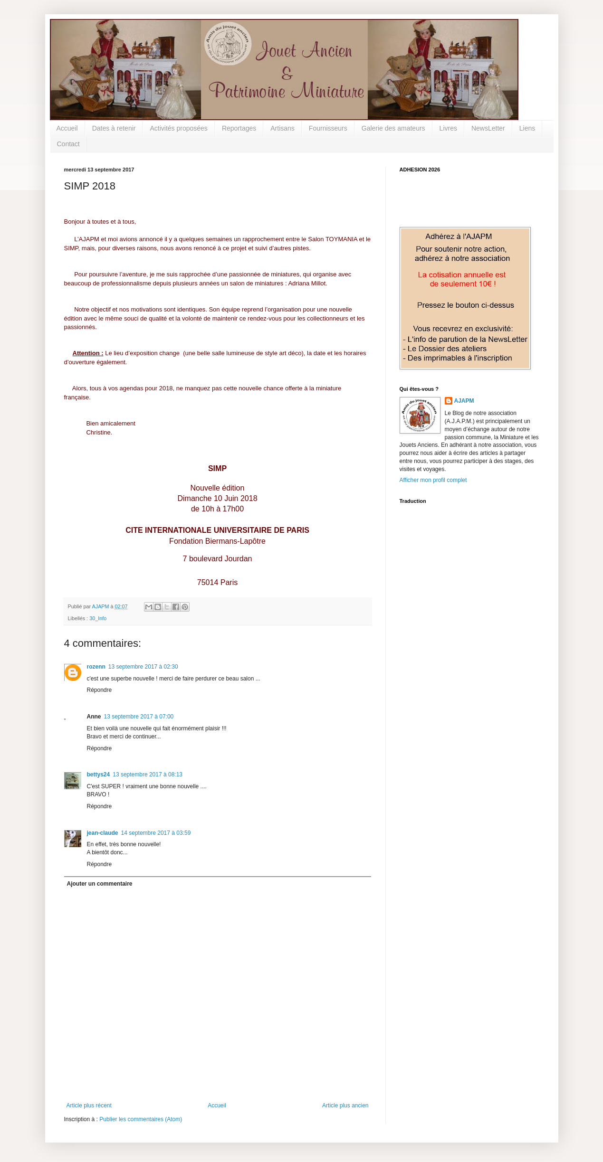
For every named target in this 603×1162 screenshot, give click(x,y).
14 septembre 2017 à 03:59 (156, 833)
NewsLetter (488, 128)
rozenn (96, 666)
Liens (527, 128)
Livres (448, 128)
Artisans (282, 128)
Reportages (239, 128)
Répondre (99, 690)
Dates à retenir (114, 128)
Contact (68, 144)
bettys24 (98, 774)
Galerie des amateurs (393, 128)
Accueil (67, 128)
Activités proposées (178, 128)
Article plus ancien (345, 1105)
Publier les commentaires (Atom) (140, 1119)
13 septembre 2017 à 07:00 (139, 716)
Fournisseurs (328, 128)
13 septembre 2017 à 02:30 (143, 666)
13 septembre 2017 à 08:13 (147, 774)
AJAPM (464, 400)
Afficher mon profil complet (433, 480)
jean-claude (102, 833)
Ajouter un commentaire (100, 883)
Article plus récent (89, 1105)
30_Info (97, 618)
